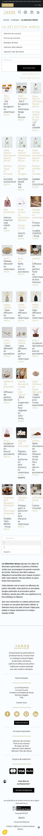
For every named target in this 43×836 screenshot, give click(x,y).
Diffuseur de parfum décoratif (7, 390)
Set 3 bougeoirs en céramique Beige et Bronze (21, 106)
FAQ (21, 698)
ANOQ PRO (7, 5)
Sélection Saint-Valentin (13, 47)
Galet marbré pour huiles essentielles (35, 393)
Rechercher (29, 68)
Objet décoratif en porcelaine (7, 347)
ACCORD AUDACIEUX (7, 166)
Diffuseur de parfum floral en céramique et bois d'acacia (35, 270)
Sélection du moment (12, 34)
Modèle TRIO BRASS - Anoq (7, 512)
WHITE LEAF (21, 222)
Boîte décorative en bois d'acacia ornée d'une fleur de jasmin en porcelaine (35, 457)
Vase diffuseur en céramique (7, 311)
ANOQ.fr (21, 817)
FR (36, 5)
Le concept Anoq (21, 688)
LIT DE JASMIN (35, 112)
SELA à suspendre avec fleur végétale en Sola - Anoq (21, 400)
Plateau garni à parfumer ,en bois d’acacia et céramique (21, 510)
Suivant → (8, 552)
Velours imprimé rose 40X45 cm (7, 218)
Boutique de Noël (11, 43)
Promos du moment (12, 38)
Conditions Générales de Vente (21, 693)
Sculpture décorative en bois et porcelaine (35, 347)
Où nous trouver (21, 690)
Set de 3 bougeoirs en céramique (7, 104)
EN (39, 5)
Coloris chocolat (35, 502)
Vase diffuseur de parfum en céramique (21, 349)
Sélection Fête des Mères (14, 52)
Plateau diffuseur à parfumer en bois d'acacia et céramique (21, 457)
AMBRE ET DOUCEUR (35, 167)
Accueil (6, 20)
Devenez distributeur (24, 790)
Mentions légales (21, 695)
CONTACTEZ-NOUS (21, 723)
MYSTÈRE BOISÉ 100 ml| (21, 168)
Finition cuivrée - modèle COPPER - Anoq (35, 222)
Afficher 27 (31, 74)
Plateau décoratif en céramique (7, 263)
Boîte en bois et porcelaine (21, 265)
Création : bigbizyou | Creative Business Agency (23, 827)
